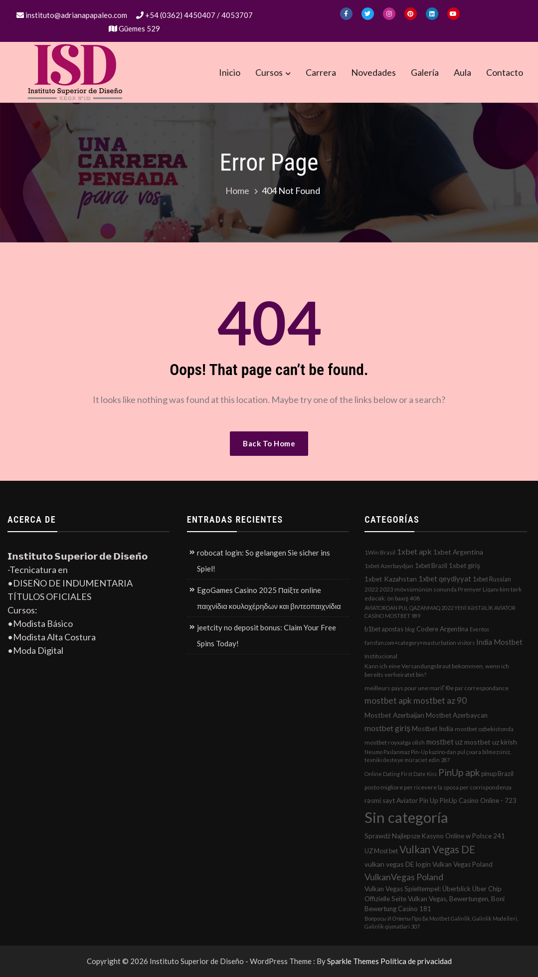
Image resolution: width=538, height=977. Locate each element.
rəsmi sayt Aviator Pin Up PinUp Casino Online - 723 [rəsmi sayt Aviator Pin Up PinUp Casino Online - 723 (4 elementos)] (440, 800)
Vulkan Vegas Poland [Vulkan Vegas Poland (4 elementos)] (462, 864)
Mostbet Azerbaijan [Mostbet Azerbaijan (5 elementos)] (394, 715)
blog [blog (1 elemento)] (410, 629)
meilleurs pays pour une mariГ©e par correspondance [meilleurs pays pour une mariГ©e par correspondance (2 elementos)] (436, 688)
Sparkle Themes (353, 961)
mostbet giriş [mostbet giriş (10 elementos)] (387, 728)
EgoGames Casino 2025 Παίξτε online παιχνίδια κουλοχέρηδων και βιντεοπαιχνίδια (269, 598)
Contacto (504, 72)
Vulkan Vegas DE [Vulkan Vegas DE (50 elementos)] (437, 849)
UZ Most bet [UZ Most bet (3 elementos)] (381, 851)
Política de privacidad (416, 961)
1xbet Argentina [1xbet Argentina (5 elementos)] (458, 552)
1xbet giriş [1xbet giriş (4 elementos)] (464, 566)
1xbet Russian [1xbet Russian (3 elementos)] (492, 579)
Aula (462, 72)
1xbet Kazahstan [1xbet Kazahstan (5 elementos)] (390, 579)
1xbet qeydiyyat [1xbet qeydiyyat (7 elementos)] (444, 578)
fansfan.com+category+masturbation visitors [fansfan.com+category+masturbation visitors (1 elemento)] (419, 642)
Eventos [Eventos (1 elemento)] (479, 629)
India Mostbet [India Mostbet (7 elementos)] (499, 641)
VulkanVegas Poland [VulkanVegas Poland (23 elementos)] (403, 876)
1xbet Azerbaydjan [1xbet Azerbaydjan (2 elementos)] (388, 566)
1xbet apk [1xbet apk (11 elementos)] (414, 551)
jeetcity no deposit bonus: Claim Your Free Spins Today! (266, 635)
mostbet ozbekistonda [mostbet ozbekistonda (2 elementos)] (484, 729)
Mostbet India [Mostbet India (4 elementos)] (432, 729)
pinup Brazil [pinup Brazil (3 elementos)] (497, 774)
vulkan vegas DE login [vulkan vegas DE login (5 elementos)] (397, 864)
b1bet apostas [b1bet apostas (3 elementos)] (383, 629)
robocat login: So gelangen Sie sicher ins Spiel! (263, 560)
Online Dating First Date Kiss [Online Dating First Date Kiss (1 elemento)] (400, 774)
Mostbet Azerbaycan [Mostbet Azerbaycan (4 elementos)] (457, 715)
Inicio (229, 72)
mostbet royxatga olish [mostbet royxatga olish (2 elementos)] (394, 742)
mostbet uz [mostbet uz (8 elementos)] (444, 741)
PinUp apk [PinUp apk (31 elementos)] (459, 772)
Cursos (269, 72)
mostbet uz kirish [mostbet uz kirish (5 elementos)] (490, 742)
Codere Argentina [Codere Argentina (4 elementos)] (442, 629)
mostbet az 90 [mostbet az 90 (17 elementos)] (440, 700)
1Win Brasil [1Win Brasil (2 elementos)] (379, 552)
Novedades (373, 72)
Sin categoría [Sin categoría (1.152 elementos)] (406, 817)
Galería (425, 72)
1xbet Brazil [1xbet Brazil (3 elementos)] (431, 566)
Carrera (321, 72)
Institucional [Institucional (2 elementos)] (380, 656)
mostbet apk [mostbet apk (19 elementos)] (388, 700)
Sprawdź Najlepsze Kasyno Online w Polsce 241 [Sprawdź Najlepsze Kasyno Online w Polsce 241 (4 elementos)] (434, 836)
